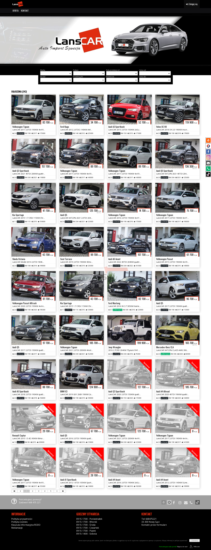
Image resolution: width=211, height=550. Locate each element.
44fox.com (194, 546)
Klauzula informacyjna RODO (25, 524)
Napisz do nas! (173, 547)
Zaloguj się (192, 4)
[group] (105, 40)
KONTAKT (25, 10)
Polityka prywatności (21, 518)
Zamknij (194, 540)
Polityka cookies (19, 521)
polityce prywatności (181, 541)
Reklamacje (17, 527)
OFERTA (16, 10)
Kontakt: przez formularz (154, 524)
